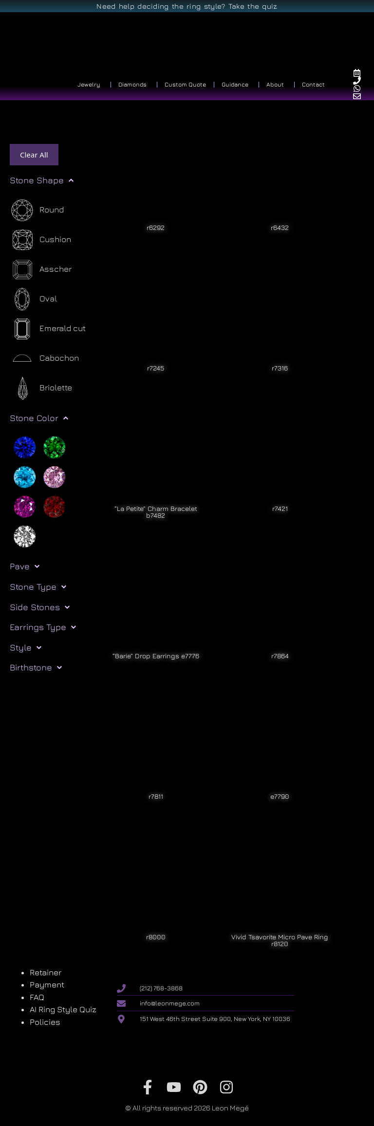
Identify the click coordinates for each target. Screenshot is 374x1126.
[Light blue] (24, 476)
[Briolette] (41, 388)
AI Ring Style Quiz (63, 1009)
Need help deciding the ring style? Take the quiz (186, 6)
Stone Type (38, 586)
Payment (47, 984)
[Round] (37, 210)
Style (25, 647)
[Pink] (54, 476)
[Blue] (24, 447)
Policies (45, 1022)
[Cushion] (40, 240)
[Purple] (24, 506)
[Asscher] (41, 269)
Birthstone (36, 667)
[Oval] (33, 299)
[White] (24, 536)
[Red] (54, 506)
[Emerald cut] (48, 329)
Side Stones (40, 607)
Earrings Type (43, 627)
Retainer (45, 972)
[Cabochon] (44, 358)
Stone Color (39, 418)
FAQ (37, 997)
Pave (24, 566)
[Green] (54, 447)
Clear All (34, 154)
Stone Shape (42, 180)
